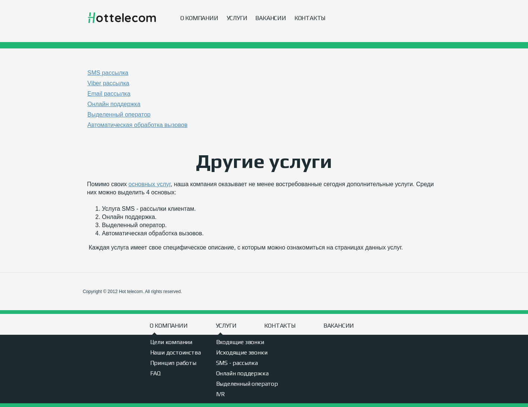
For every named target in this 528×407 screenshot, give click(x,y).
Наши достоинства (175, 352)
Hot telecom (122, 18)
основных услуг (150, 184)
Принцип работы (173, 362)
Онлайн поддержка (242, 373)
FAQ (155, 373)
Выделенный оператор (247, 383)
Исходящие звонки (242, 352)
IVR (220, 394)
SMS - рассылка (237, 362)
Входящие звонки (240, 342)
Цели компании (171, 342)
